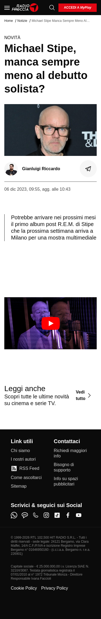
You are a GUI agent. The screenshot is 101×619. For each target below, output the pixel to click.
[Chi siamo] (20, 450)
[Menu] (7, 7)
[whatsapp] (14, 515)
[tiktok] (57, 515)
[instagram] (46, 515)
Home (8, 21)
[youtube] (78, 515)
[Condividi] (88, 168)
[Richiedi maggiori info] (72, 453)
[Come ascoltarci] (26, 477)
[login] (77, 8)
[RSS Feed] (25, 468)
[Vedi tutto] (84, 395)
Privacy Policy (54, 588)
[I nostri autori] (23, 459)
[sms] (25, 515)
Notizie (22, 21)
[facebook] (68, 515)
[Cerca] (52, 7)
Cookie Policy (24, 588)
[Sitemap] (19, 486)
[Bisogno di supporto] (72, 467)
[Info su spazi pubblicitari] (72, 481)
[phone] (35, 515)
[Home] (25, 7)
